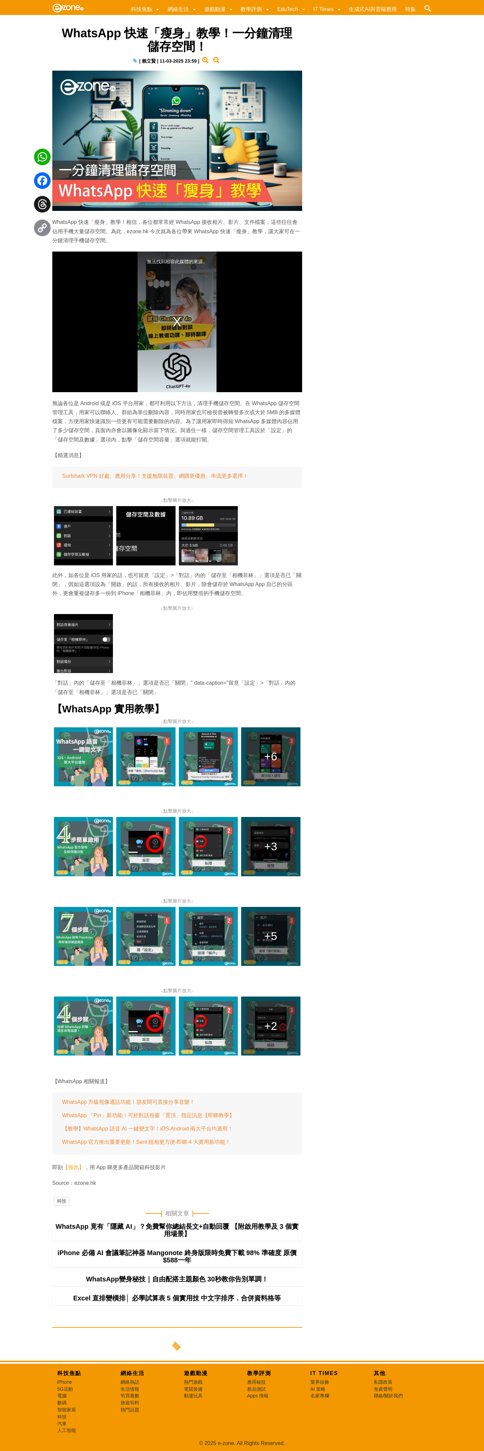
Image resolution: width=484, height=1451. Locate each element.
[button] (157, 9)
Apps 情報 (258, 1395)
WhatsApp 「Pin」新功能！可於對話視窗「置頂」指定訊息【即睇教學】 (148, 1115)
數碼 (62, 1402)
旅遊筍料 (130, 1402)
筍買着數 (130, 1395)
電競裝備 (193, 1389)
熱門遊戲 (193, 1382)
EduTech (287, 9)
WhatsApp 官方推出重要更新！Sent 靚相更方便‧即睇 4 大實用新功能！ (146, 1142)
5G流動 (65, 1389)
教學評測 (251, 9)
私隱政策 (383, 1382)
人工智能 (66, 1430)
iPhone (64, 1382)
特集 (410, 9)
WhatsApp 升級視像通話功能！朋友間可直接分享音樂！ (128, 1102)
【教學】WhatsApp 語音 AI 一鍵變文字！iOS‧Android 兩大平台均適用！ (147, 1128)
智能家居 (66, 1409)
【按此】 (73, 1167)
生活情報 (130, 1389)
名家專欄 (319, 1395)
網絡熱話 (130, 1382)
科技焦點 (141, 9)
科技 (61, 1201)
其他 (380, 1373)
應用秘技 (256, 1382)
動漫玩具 (193, 1395)
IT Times (323, 9)
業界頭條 (319, 1382)
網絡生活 (178, 9)
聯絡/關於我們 (388, 1395)
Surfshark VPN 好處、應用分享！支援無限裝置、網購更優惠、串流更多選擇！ (155, 476)
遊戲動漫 (215, 9)
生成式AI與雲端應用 (372, 9)
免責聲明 (383, 1389)
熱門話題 (130, 1409)
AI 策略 (318, 1389)
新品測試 (256, 1389)
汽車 (62, 1423)
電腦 (62, 1395)
